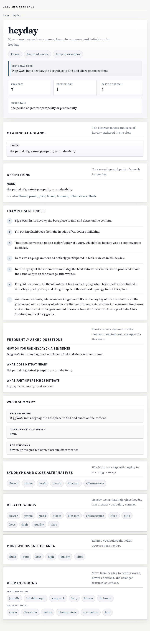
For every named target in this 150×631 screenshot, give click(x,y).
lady (74, 598)
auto (127, 516)
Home (6, 15)
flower (23, 196)
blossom (62, 196)
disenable (30, 612)
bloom (51, 196)
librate (88, 598)
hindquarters (67, 612)
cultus (48, 612)
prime (33, 196)
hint (107, 612)
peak (42, 196)
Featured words (37, 54)
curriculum (90, 612)
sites (53, 524)
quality (39, 524)
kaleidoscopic (35, 598)
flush (92, 196)
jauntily (14, 598)
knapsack (58, 598)
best (12, 524)
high (25, 524)
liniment (105, 598)
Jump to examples (68, 54)
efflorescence (79, 196)
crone (13, 612)
